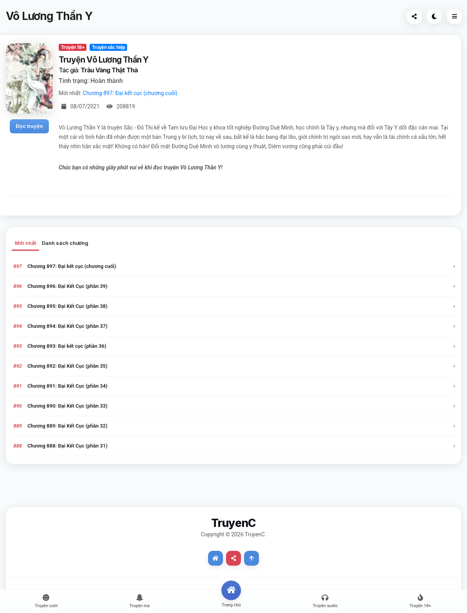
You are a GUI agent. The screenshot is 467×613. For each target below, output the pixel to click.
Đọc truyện (29, 126)
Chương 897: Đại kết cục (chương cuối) (130, 93)
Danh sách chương (65, 243)
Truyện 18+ (72, 47)
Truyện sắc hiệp (109, 47)
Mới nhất (25, 243)
